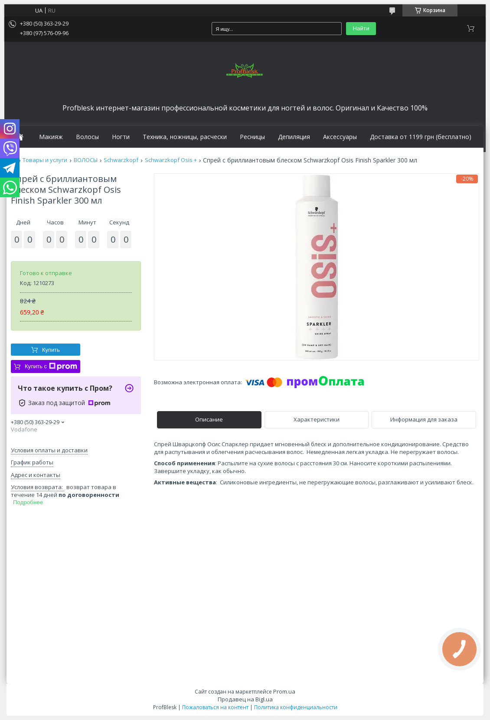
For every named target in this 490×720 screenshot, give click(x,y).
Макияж (51, 137)
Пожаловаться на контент (215, 707)
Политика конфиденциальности (295, 707)
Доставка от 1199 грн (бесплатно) (420, 137)
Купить (51, 350)
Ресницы (252, 137)
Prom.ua (284, 691)
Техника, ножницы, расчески (185, 137)
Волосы (87, 137)
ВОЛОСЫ (86, 160)
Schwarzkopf (121, 160)
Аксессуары (340, 137)
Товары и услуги (45, 160)
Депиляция (294, 137)
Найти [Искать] (361, 28)
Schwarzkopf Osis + (171, 160)
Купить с (51, 366)
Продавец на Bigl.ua (245, 699)
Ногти (121, 137)
